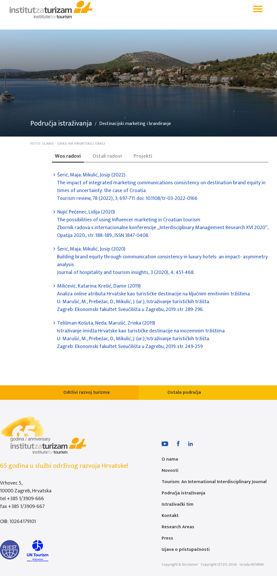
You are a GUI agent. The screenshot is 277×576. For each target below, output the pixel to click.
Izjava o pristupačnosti (186, 549)
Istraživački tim (177, 504)
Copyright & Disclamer (180, 564)
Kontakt (170, 516)
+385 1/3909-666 (25, 498)
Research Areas (178, 527)
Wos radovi (68, 156)
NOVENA (257, 564)
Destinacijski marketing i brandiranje (135, 123)
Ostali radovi (107, 156)
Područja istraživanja (61, 123)
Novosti (170, 470)
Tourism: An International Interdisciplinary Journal (214, 482)
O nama (170, 459)
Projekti (143, 156)
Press (167, 538)
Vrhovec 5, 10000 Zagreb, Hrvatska (25, 487)
